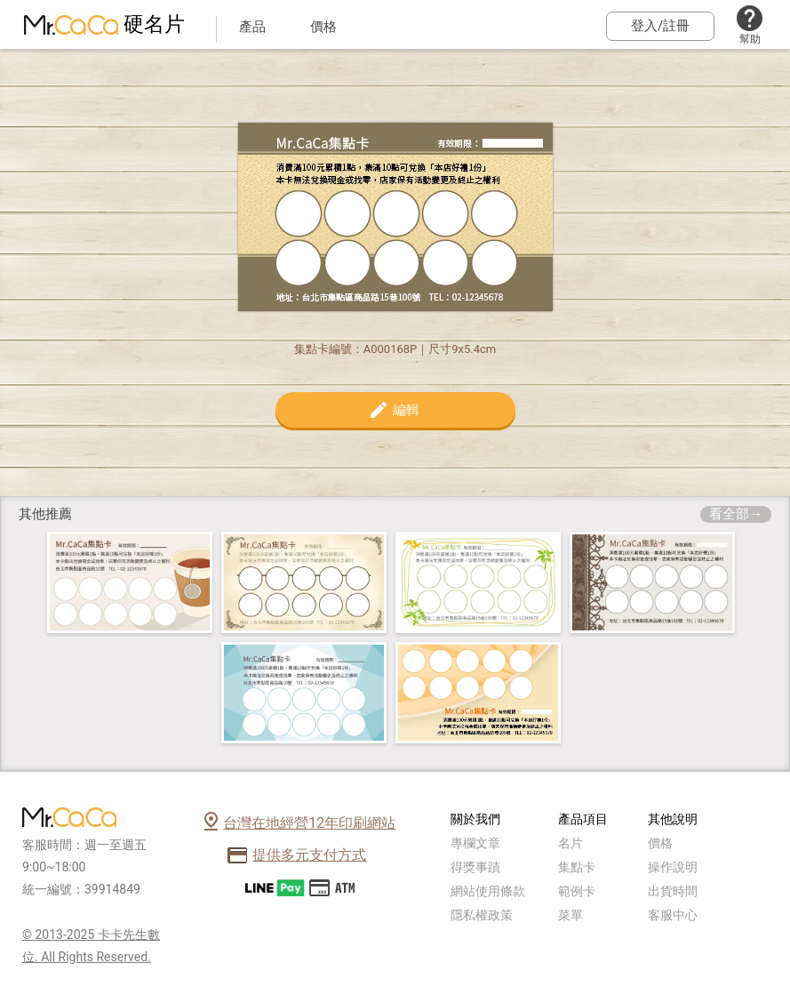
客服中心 (673, 915)
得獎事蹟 (475, 867)
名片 (570, 843)
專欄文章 (475, 843)
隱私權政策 (482, 915)
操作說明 (673, 867)
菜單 (570, 915)
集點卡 (576, 867)
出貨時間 (673, 891)
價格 (660, 843)
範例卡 (576, 891)
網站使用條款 (488, 891)
